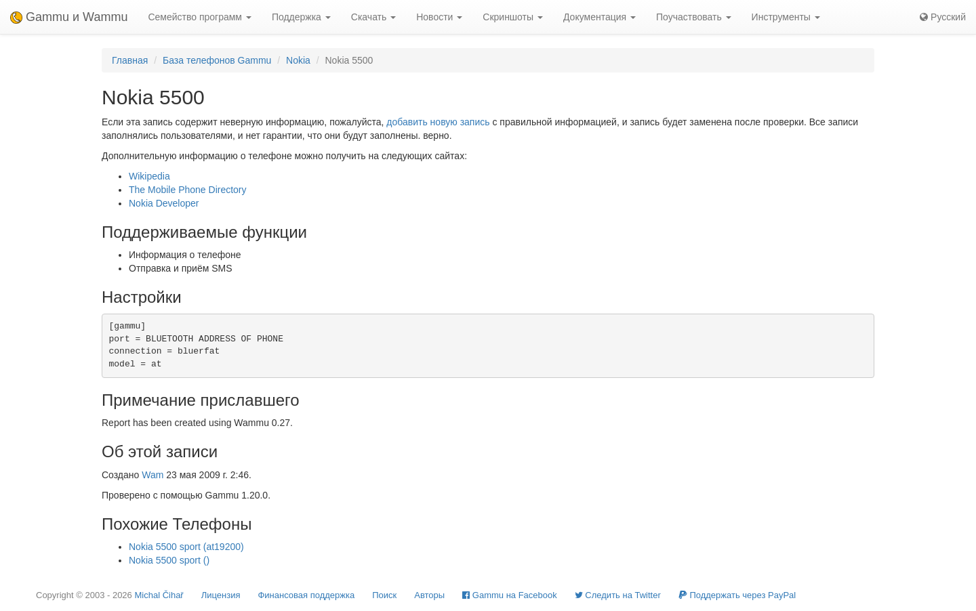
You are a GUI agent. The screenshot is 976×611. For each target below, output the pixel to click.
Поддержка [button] (301, 17)
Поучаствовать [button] (693, 17)
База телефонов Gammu (217, 60)
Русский (943, 17)
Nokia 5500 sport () (169, 560)
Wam (152, 474)
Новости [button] (439, 17)
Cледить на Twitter (618, 595)
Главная (130, 60)
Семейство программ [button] (199, 17)
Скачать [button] (373, 17)
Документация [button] (599, 17)
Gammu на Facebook (509, 595)
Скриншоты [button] (513, 17)
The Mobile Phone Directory (188, 189)
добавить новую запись (437, 122)
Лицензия (221, 595)
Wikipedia (149, 176)
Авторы (429, 595)
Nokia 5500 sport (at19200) (186, 546)
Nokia (298, 60)
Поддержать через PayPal (737, 595)
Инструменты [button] (786, 17)
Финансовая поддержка (306, 595)
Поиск (384, 595)
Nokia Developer (164, 203)
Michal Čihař (158, 595)
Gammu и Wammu (68, 17)
